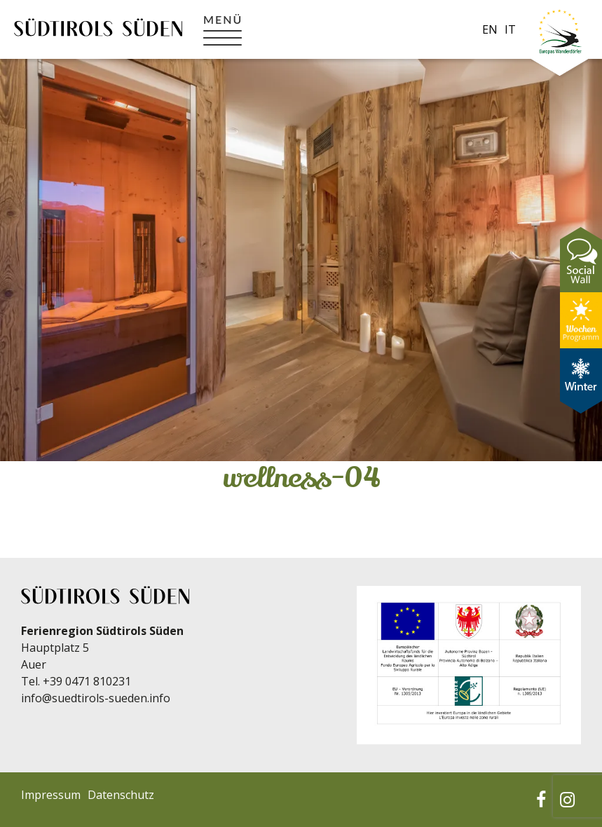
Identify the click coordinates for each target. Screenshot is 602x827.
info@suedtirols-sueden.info (95, 698)
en (490, 29)
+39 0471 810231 (87, 681)
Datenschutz (121, 794)
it (510, 29)
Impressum (51, 794)
